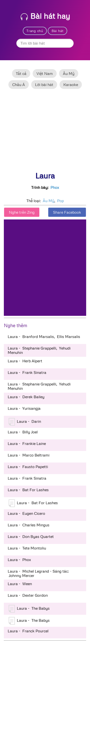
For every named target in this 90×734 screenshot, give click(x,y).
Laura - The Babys (29, 609)
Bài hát (58, 31)
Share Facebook (67, 212)
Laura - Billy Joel (23, 432)
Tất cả (21, 73)
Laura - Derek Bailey (26, 396)
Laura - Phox (19, 559)
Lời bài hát (44, 84)
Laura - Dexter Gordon (28, 595)
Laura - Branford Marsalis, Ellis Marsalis (44, 336)
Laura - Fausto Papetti (28, 466)
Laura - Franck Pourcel (28, 630)
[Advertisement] (45, 132)
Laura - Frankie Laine (27, 443)
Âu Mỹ (68, 73)
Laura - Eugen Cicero (26, 513)
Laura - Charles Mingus (28, 524)
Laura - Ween (20, 583)
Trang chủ (34, 31)
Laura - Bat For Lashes (28, 489)
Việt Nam (44, 73)
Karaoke (70, 84)
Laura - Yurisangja (24, 408)
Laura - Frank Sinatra (27, 372)
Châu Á (18, 84)
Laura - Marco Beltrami (28, 455)
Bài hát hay (45, 15)
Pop (60, 200)
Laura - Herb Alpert (25, 360)
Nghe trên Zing (22, 212)
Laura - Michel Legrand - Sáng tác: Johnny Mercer (38, 573)
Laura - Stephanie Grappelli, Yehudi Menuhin (39, 350)
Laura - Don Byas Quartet (31, 536)
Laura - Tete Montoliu (27, 548)
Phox (54, 187)
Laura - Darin (25, 422)
